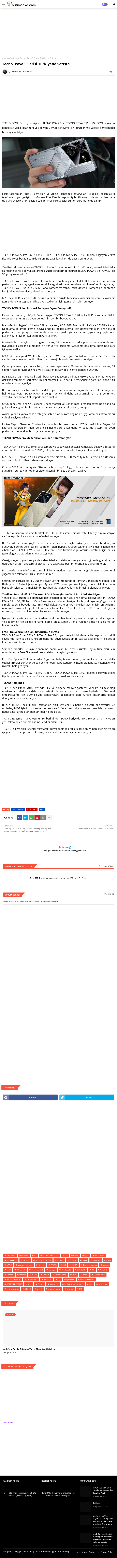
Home (77, 1552)
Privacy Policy (107, 1552)
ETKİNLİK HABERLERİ (50, 1255)
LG (35, 1255)
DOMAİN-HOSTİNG (14, 1284)
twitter (89, 1097)
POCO (34, 1274)
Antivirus (96, 1260)
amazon (22, 1274)
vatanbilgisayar (13, 1289)
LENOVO (60, 1260)
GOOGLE (103, 1270)
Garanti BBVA (99, 1274)
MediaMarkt (99, 1255)
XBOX (74, 1274)
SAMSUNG (11, 1255)
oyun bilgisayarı (54, 1289)
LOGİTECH (81, 1270)
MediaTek (48, 1279)
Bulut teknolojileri (87, 1279)
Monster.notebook (25, 1265)
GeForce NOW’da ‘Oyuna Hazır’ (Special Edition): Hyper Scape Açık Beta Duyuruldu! (103, 1520)
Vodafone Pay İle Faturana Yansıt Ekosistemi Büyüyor (29, 1349)
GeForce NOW (60, 1274)
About (84, 1552)
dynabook (70, 1279)
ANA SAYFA (8, 1422)
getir (30, 1284)
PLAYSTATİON (37, 1270)
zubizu (85, 1274)
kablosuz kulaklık (90, 1265)
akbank (105, 1265)
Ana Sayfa (7, 58)
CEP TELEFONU (18, 809)
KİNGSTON (21, 1270)
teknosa (73, 1260)
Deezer (41, 1284)
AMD (9, 1270)
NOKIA (74, 1265)
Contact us (94, 1552)
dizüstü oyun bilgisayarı (73, 1284)
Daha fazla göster (106, 866)
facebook (32, 1097)
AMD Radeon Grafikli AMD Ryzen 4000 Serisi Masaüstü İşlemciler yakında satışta (103, 1538)
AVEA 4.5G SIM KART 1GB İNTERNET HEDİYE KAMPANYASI (103, 1490)
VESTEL (54, 1265)
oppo (86, 1255)
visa (90, 1284)
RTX (80, 1289)
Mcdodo (10, 1274)
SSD (64, 1265)
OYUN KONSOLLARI (43, 1260)
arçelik (39, 1289)
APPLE (9, 1265)
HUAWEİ (24, 1255)
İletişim (96, 1503)
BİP (93, 1270)
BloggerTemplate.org (59, 1551)
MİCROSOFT (66, 1270)
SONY (84, 1260)
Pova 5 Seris (32, 809)
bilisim (63, 847)
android (70, 1289)
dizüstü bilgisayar (14, 1279)
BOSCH (28, 1289)
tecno (16, 58)
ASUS (108, 1260)
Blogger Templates (23, 1551)
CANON (46, 1274)
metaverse (54, 1284)
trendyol (52, 1270)
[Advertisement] (58, 31)
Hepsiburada (12, 1260)
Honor (75, 1255)
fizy (59, 1279)
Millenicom (103, 1284)
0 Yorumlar (108, 894)
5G (66, 1255)
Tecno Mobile (32, 1279)
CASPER (26, 1260)
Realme (42, 1265)
